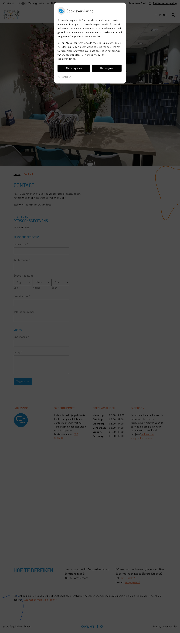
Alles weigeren (106, 68)
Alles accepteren (74, 68)
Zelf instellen (64, 76)
